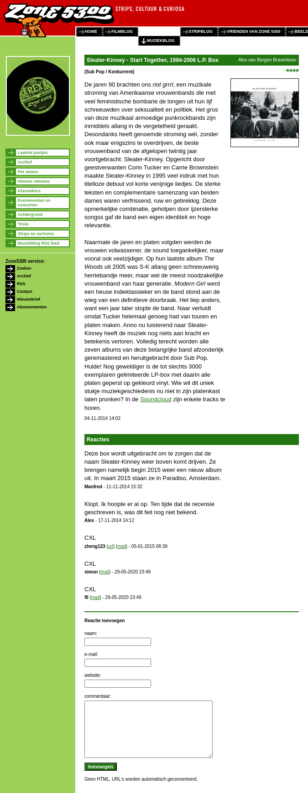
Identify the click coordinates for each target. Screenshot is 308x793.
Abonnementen (32, 307)
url (110, 546)
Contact (24, 291)
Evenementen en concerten (34, 202)
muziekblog (161, 40)
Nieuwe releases (34, 181)
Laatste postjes (33, 152)
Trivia (23, 224)
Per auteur (28, 171)
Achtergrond (30, 214)
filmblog (122, 31)
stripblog (201, 31)
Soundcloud (156, 399)
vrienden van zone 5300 (253, 31)
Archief (25, 162)
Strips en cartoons (36, 233)
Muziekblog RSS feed (38, 243)
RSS (21, 283)
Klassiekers (29, 191)
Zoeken (24, 268)
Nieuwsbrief (28, 299)
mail (121, 546)
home (91, 31)
